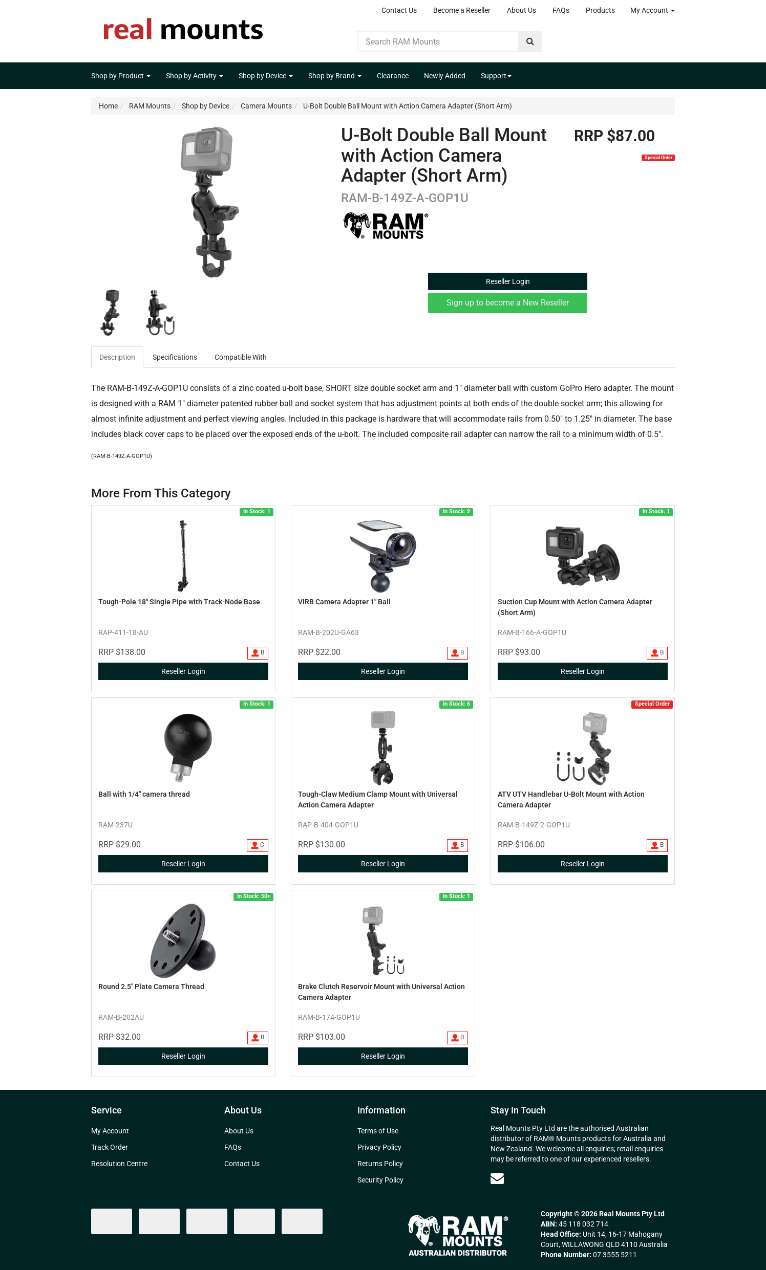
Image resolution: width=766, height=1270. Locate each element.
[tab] (117, 357)
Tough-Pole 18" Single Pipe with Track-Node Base (179, 602)
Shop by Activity (194, 76)
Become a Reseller (462, 10)
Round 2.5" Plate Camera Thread (151, 986)
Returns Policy (380, 1163)
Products (600, 10)
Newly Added (444, 76)
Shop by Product (121, 76)
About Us (521, 10)
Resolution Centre (119, 1163)
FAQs (560, 10)
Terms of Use (377, 1131)
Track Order (109, 1147)
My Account (652, 10)
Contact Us (399, 10)
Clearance (393, 76)
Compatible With (241, 357)
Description (117, 357)
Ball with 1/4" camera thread (144, 794)
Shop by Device (266, 76)
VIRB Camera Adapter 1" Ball (344, 602)
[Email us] (497, 1178)
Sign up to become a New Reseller (507, 303)
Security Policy (380, 1180)
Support (496, 76)
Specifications (175, 357)
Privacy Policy (379, 1147)
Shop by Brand (334, 76)
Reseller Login (508, 281)
